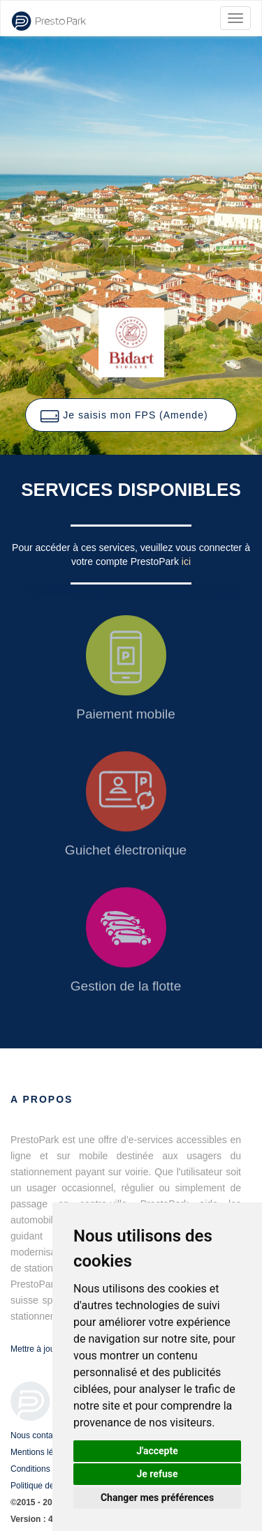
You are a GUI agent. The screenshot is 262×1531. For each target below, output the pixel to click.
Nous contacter (38, 1435)
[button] (130, 415)
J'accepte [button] (157, 1450)
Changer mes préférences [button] (157, 1497)
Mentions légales (41, 1452)
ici (186, 561)
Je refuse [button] (156, 1473)
